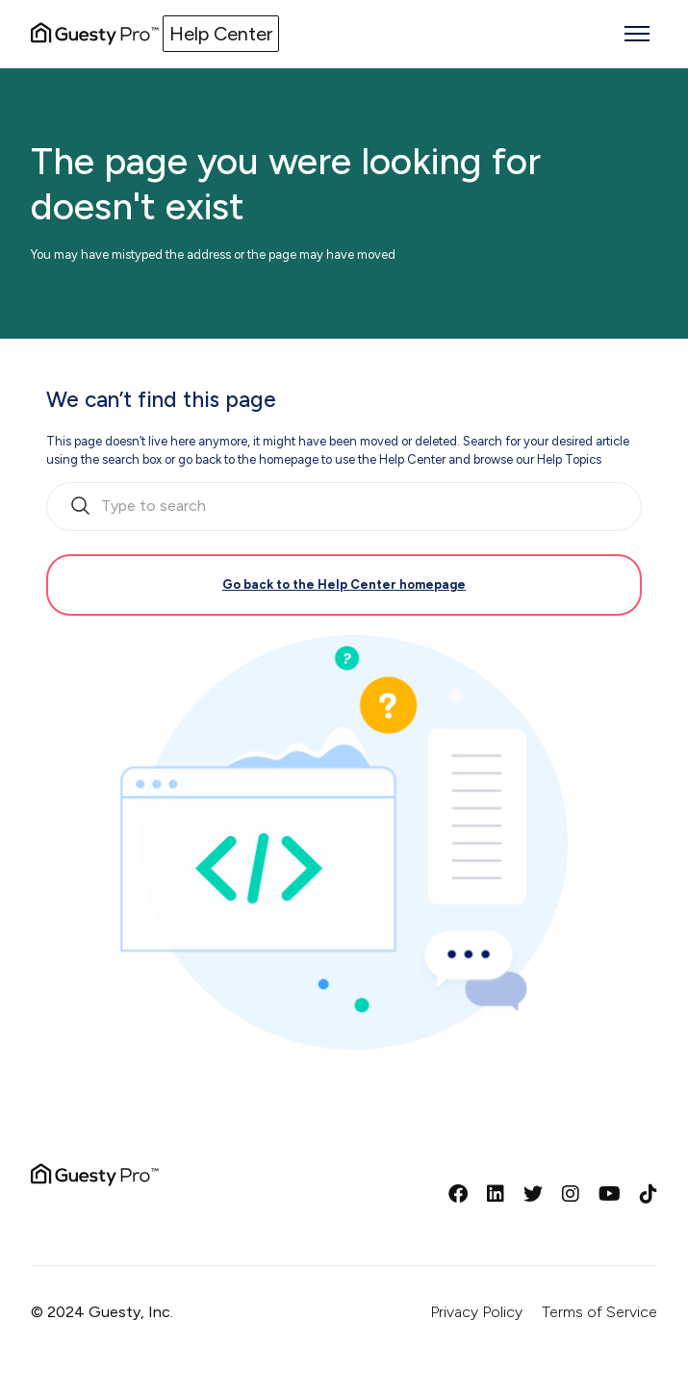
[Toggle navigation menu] (637, 33)
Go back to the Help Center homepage (344, 584)
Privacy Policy (476, 1312)
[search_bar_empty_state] (344, 507)
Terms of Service (599, 1312)
